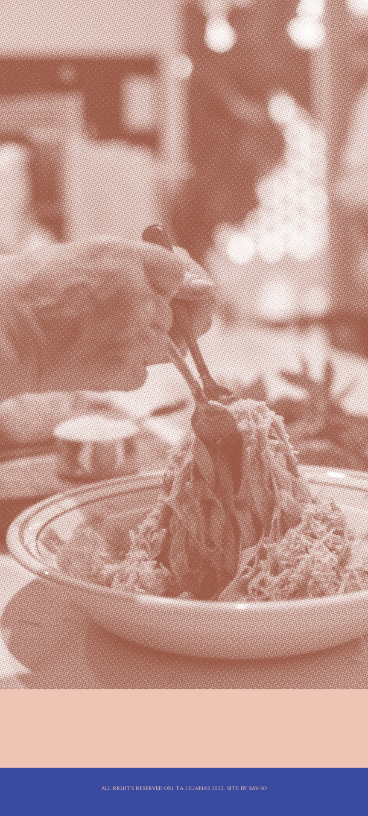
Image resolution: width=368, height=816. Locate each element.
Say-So (258, 788)
